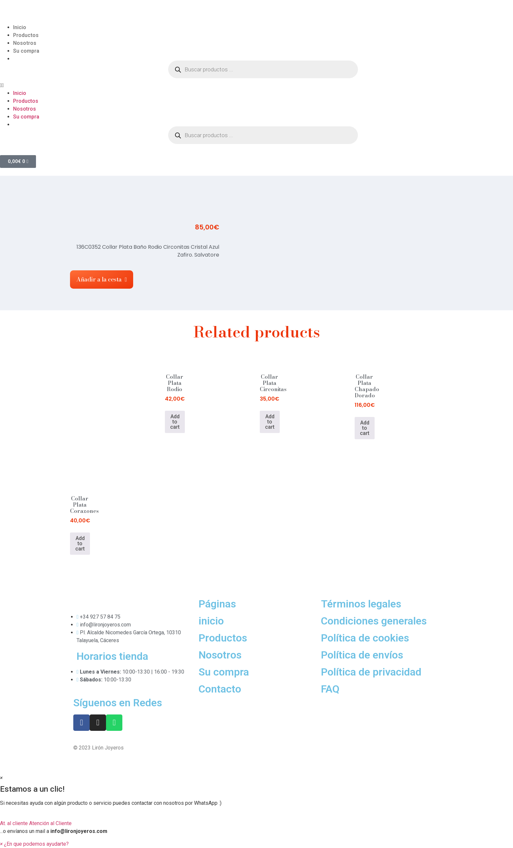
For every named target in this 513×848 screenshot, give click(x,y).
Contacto (220, 689)
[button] (256, 85)
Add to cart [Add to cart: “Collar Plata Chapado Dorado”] (364, 428)
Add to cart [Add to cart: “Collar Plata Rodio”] (175, 421)
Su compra (26, 51)
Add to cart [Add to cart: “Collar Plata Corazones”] (80, 543)
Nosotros (24, 43)
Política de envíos (362, 655)
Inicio (19, 27)
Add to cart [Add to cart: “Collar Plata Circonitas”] (269, 421)
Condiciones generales (374, 621)
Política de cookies (365, 638)
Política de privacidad (371, 672)
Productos (26, 35)
